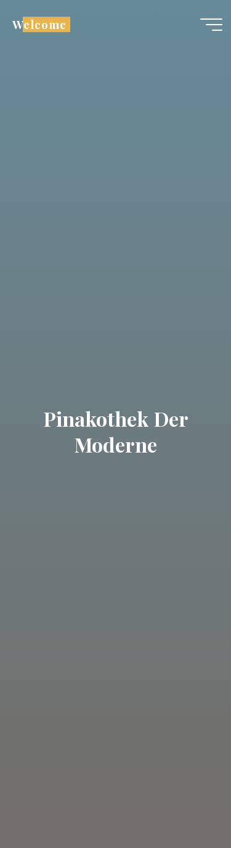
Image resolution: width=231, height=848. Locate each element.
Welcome (39, 24)
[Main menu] (211, 24)
